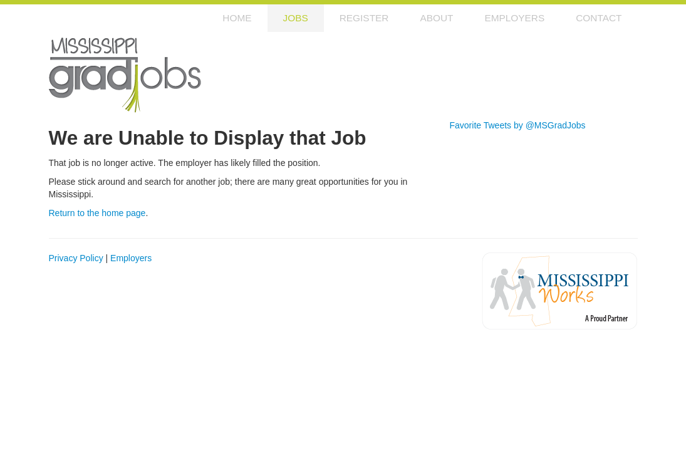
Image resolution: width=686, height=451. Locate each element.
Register (364, 18)
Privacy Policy (76, 258)
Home (236, 18)
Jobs (295, 18)
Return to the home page (97, 213)
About (436, 18)
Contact (598, 18)
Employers (514, 18)
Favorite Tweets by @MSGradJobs (518, 125)
